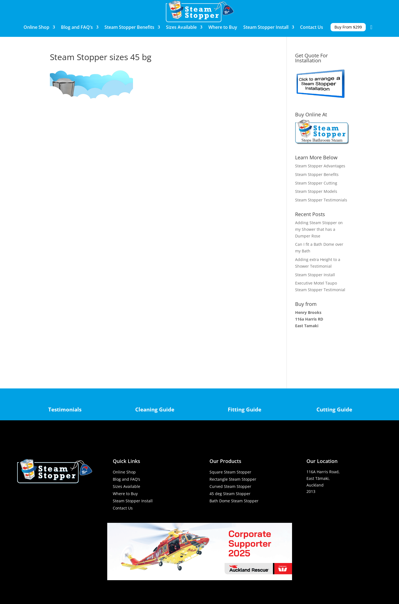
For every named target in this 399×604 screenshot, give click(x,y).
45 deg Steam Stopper (229, 493)
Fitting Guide (244, 409)
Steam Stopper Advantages (320, 165)
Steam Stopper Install (265, 27)
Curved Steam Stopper (230, 486)
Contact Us (311, 27)
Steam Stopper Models (316, 191)
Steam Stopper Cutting (316, 183)
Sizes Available (181, 27)
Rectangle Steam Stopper (232, 479)
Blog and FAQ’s (77, 27)
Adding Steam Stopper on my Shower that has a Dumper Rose (319, 229)
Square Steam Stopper (230, 472)
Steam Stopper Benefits (129, 27)
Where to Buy (222, 27)
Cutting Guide (334, 409)
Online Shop (36, 27)
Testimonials (64, 409)
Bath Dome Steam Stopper (234, 500)
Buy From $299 (348, 27)
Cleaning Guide (154, 409)
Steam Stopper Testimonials (321, 200)
